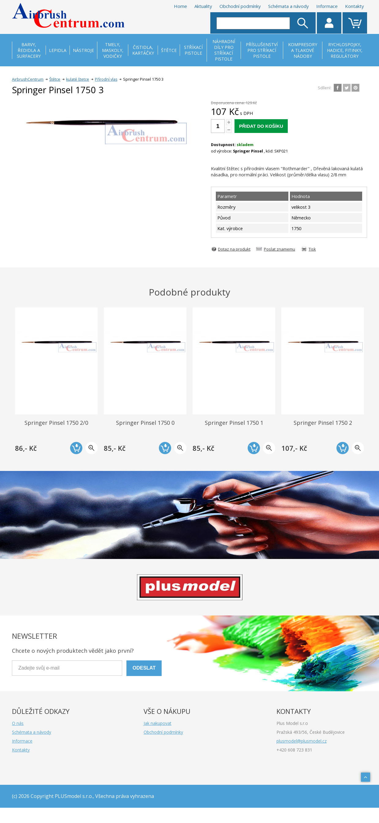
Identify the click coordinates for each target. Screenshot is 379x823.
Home (180, 6)
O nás (18, 723)
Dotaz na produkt (234, 249)
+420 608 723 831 (294, 750)
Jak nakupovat (157, 723)
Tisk (312, 249)
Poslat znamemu (279, 249)
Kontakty (354, 6)
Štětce (54, 79)
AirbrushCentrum (27, 79)
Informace (327, 6)
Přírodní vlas (106, 79)
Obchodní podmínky (240, 6)
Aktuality (203, 6)
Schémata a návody (288, 6)
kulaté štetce (77, 79)
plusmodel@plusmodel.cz (301, 741)
